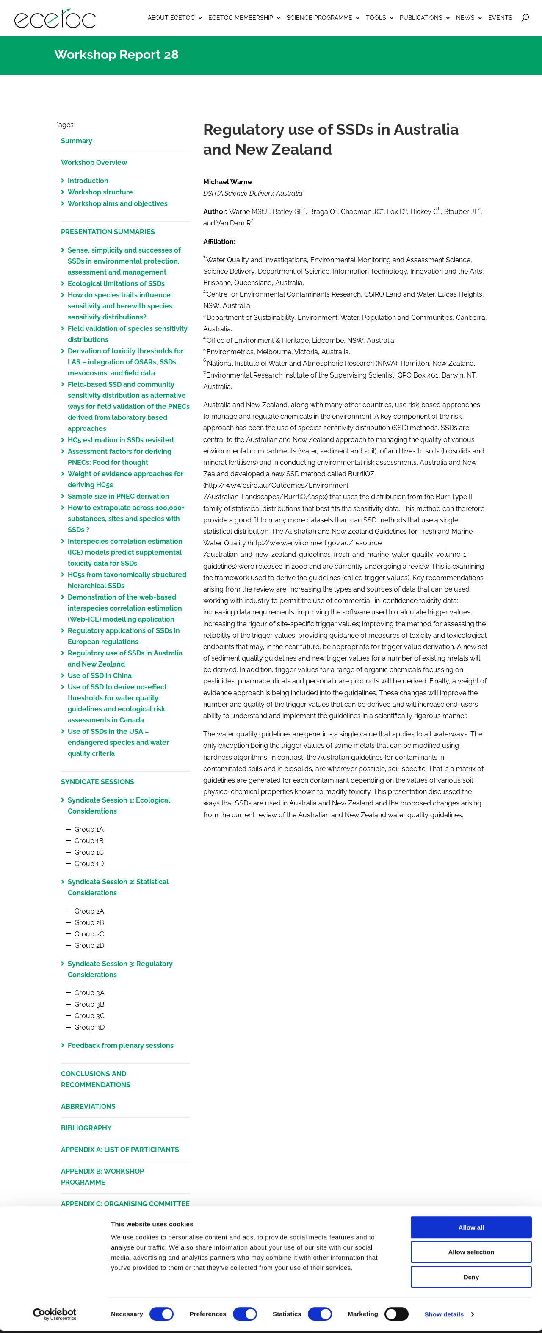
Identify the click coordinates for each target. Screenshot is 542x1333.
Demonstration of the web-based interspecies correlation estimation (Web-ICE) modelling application (125, 608)
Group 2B (89, 923)
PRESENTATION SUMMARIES (108, 232)
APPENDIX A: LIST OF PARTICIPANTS (120, 1150)
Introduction (88, 181)
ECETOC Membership (240, 17)
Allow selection (471, 1254)
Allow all (471, 1229)
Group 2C (89, 934)
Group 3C (90, 1016)
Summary (76, 141)
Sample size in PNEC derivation (118, 496)
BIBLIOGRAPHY (86, 1128)
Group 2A (89, 911)
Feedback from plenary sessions (121, 1045)
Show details (444, 1316)
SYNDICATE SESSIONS (97, 782)
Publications (421, 17)
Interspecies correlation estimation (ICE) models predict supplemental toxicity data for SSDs (125, 552)
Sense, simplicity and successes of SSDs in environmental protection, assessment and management (124, 261)
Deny (471, 1279)
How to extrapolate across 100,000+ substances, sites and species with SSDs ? (126, 519)
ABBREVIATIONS (88, 1107)
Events (500, 17)
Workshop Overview (94, 162)
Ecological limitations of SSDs (116, 284)
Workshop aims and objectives (118, 204)
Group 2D (89, 945)
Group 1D (89, 864)
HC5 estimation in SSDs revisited (121, 440)
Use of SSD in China (100, 676)
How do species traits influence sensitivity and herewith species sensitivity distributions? (120, 306)
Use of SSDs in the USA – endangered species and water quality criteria (118, 743)
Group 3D (90, 1027)
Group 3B (90, 1004)
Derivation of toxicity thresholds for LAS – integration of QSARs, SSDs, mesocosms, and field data (125, 362)
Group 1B (89, 841)
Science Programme (319, 17)
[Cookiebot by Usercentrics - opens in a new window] (55, 1316)
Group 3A (90, 993)
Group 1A (89, 829)
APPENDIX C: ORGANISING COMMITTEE (125, 1204)
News (465, 17)
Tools (376, 17)
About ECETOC (171, 17)
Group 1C (89, 852)
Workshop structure (100, 192)
